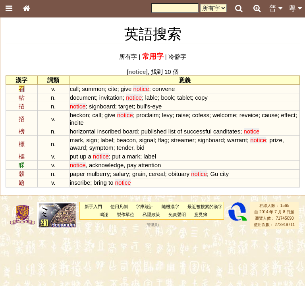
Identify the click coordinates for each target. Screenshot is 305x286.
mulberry (98, 173)
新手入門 (93, 206)
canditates (226, 131)
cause (270, 115)
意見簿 (200, 214)
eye (157, 106)
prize (275, 140)
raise (182, 115)
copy (201, 97)
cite (112, 88)
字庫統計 (144, 206)
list (172, 131)
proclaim (147, 115)
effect (288, 115)
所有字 (128, 56)
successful (198, 131)
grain (138, 173)
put (74, 156)
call (74, 88)
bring (100, 182)
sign (91, 140)
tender (125, 147)
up (83, 156)
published (153, 131)
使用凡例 (119, 206)
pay (132, 165)
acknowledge (106, 165)
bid (141, 147)
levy (167, 115)
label (106, 140)
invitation (111, 97)
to (110, 182)
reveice (249, 115)
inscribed (109, 131)
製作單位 (125, 214)
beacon (126, 140)
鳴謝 (104, 214)
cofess (200, 115)
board (130, 131)
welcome (224, 115)
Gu (214, 173)
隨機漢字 (170, 206)
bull (141, 106)
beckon (79, 115)
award (78, 147)
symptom (101, 147)
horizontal (83, 131)
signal (146, 140)
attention (149, 165)
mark (76, 140)
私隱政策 (151, 214)
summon (93, 88)
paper (77, 173)
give (126, 88)
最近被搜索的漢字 (204, 206)
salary (121, 173)
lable (151, 97)
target (125, 106)
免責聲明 (177, 214)
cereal (157, 173)
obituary (178, 173)
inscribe (80, 182)
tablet (184, 97)
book (167, 97)
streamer (182, 140)
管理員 (152, 225)
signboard (102, 106)
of (179, 131)
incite (77, 122)
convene (163, 88)
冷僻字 (177, 56)
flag (163, 140)
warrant (237, 140)
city (224, 173)
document (83, 97)
